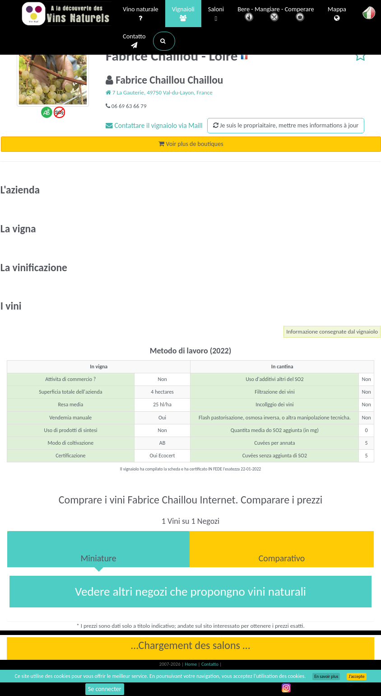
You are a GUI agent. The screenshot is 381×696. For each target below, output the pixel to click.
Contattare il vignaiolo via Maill (154, 125)
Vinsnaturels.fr (66, 14)
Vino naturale (140, 14)
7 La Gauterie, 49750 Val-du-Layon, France (159, 92)
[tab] (98, 549)
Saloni (216, 14)
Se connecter (104, 689)
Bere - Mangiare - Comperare (275, 15)
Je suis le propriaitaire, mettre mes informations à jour (285, 125)
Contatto (134, 41)
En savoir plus (326, 676)
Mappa (337, 14)
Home (191, 664)
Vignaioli (183, 14)
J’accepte (356, 676)
